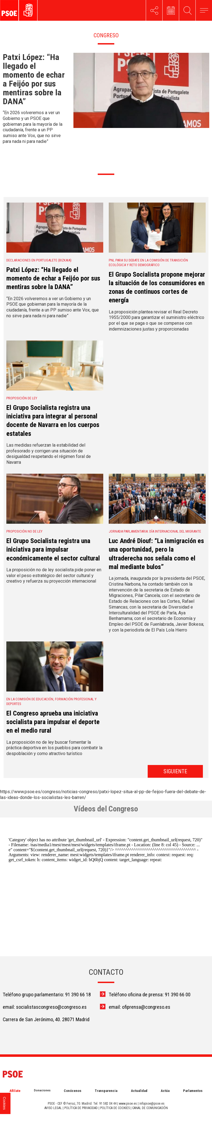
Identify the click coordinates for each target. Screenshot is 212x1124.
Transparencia (106, 1091)
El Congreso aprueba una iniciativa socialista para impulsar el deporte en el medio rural (53, 721)
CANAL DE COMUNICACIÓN (150, 1108)
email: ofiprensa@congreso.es (139, 1007)
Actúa (165, 1091)
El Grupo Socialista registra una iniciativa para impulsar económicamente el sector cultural (53, 549)
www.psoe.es (128, 1103)
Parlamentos (193, 1091)
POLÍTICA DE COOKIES (115, 1108)
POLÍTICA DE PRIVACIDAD (81, 1108)
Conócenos (72, 1091)
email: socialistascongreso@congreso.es (45, 1007)
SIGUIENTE (175, 771)
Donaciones (42, 1090)
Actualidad (139, 1091)
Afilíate (14, 1091)
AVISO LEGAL (53, 1108)
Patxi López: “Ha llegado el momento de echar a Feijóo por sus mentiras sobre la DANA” (53, 278)
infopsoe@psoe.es (152, 1103)
